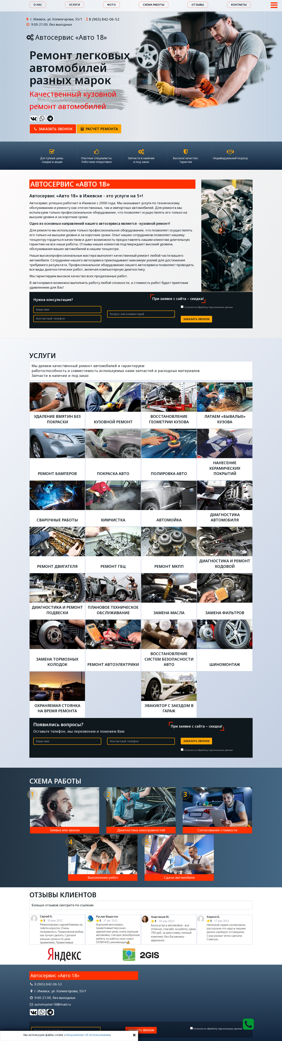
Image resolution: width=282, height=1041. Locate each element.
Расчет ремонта (99, 128)
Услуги (74, 4)
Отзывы (198, 4)
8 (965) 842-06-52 (104, 19)
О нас (37, 4)
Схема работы (153, 4)
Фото (111, 4)
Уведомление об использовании (87, 1035)
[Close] (134, 1035)
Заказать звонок (53, 128)
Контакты (239, 4)
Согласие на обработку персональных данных (208, 307)
